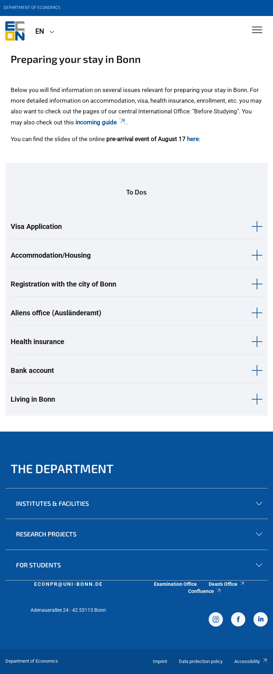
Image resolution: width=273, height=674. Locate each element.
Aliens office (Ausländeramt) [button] (56, 313)
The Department (62, 468)
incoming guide (100, 122)
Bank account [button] (32, 370)
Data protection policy (201, 661)
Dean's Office (227, 584)
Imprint (160, 661)
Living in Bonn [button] (33, 399)
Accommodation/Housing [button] (51, 255)
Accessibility (251, 661)
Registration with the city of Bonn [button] (63, 284)
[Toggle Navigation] (257, 30)
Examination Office (175, 584)
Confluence (204, 591)
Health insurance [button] (37, 341)
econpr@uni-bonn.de (68, 584)
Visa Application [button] (36, 226)
